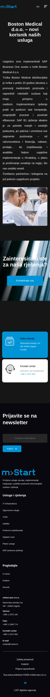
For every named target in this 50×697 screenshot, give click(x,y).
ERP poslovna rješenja (13, 550)
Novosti (6, 587)
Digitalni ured (8, 537)
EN (38, 6)
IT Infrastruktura (10, 503)
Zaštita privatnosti (25, 659)
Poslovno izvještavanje (13, 530)
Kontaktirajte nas (25, 280)
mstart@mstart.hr (10, 644)
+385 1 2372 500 (10, 634)
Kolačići (25, 664)
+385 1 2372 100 (10, 614)
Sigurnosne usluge (11, 510)
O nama (6, 574)
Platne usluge (9, 544)
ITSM (5, 517)
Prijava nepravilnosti (25, 669)
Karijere (6, 580)
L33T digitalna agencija (25, 690)
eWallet (6, 524)
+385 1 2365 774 (10, 624)
